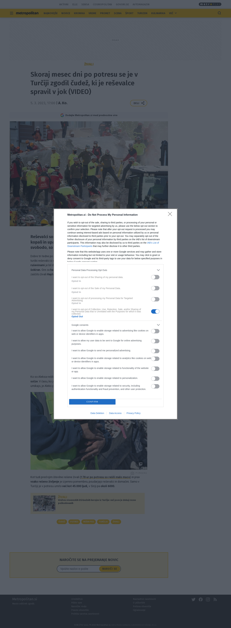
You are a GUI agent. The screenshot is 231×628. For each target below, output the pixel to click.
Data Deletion (97, 413)
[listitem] (115, 270)
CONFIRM (92, 402)
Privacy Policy (134, 413)
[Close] (171, 215)
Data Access (115, 413)
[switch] (155, 277)
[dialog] (115, 314)
